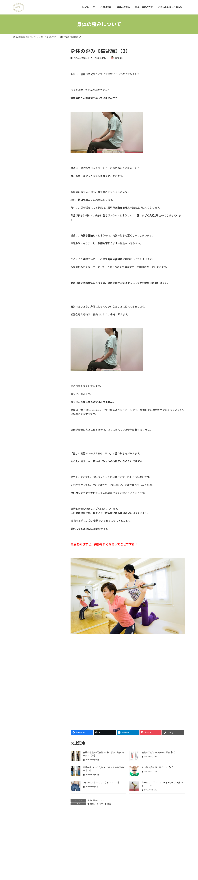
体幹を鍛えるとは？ (25, 179)
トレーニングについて (26, 640)
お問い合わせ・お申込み (97, 853)
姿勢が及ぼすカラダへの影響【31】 (159, 752)
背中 (101, 804)
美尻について (21, 709)
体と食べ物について (25, 646)
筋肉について (21, 690)
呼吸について (21, 659)
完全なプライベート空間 (27, 156)
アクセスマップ (22, 225)
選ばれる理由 (54, 853)
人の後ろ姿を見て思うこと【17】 (158, 767)
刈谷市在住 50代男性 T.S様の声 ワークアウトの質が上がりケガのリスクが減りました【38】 (44, 350)
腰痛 (109, 804)
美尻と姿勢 (20, 703)
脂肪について (21, 715)
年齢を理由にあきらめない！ (29, 208)
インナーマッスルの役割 (27, 185)
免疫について (21, 653)
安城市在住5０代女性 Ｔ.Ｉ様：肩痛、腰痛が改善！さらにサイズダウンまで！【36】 (44, 385)
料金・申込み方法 (73, 853)
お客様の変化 (21, 621)
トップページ (21, 853)
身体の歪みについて (96, 800)
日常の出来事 (21, 678)
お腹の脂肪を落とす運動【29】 (43, 501)
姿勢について (21, 665)
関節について (21, 746)
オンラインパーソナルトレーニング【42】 (34, 321)
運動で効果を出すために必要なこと (32, 740)
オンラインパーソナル (26, 634)
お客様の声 (20, 163)
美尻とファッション (25, 696)
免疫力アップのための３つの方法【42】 (32, 287)
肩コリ (93, 804)
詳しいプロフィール (38, 135)
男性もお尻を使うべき (26, 202)
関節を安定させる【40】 (25, 310)
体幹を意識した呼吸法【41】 (27, 298)
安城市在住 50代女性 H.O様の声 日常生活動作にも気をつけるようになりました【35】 (44, 417)
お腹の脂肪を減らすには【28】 (43, 519)
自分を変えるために (25, 721)
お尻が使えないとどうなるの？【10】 (101, 782)
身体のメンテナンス (25, 728)
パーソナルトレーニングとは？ (30, 150)
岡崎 (17, 671)
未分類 (18, 684)
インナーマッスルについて (28, 628)
